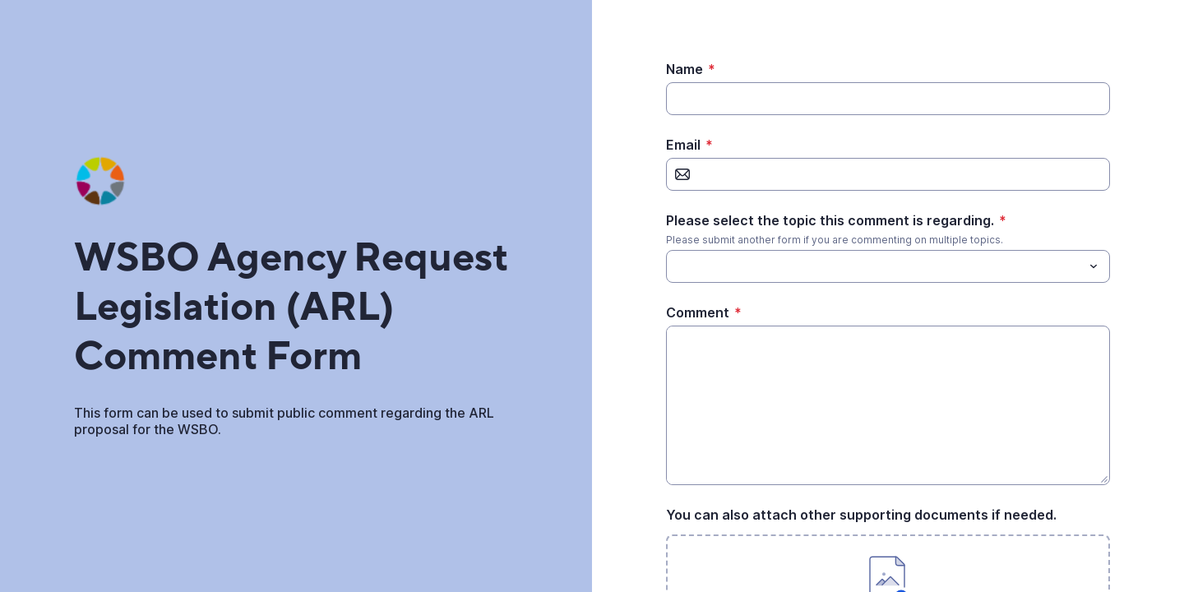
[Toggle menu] (1093, 266)
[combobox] (888, 266)
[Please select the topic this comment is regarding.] (874, 266)
